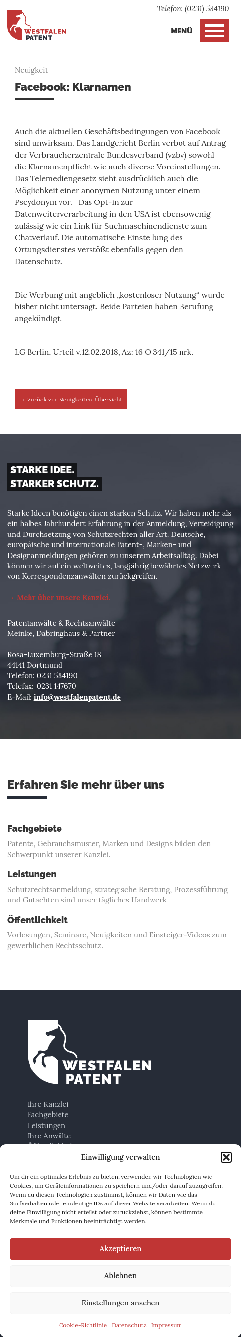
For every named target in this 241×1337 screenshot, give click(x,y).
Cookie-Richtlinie (83, 1325)
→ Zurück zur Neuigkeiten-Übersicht (71, 399)
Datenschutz (129, 1325)
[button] (226, 1157)
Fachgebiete (48, 1114)
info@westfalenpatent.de (77, 697)
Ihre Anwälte (49, 1135)
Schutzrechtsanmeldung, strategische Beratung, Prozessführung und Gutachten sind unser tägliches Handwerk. (120, 886)
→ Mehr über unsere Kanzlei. (58, 597)
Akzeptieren (120, 1248)
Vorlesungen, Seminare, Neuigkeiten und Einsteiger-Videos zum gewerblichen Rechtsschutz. (120, 932)
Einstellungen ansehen (120, 1302)
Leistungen (46, 1125)
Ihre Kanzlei (48, 1104)
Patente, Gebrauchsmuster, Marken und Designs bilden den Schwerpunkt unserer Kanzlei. (120, 841)
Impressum (166, 1325)
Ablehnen (120, 1275)
